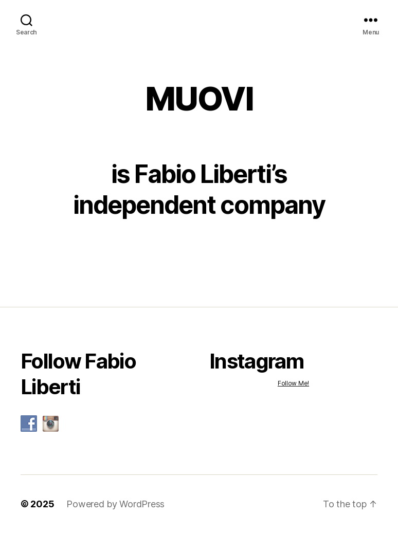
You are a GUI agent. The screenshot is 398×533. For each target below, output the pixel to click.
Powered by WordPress (115, 504)
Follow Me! (293, 383)
